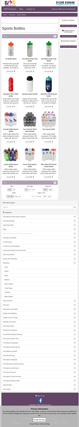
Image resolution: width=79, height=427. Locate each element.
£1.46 (30, 71)
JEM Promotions (9, 9)
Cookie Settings (45, 424)
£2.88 (30, 142)
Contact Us (30, 9)
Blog (21, 9)
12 (26, 190)
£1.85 (30, 106)
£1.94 (49, 106)
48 (33, 190)
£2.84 (11, 142)
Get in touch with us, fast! (68, 25)
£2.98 (30, 177)
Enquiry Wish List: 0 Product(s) (64, 9)
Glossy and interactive (68, 36)
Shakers (7, 280)
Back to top (40, 396)
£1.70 (11, 106)
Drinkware (12, 15)
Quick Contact (68, 20)
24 (30, 190)
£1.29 (11, 71)
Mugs (6, 275)
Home (5, 15)
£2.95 (49, 142)
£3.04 (49, 177)
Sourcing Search (68, 41)
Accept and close (39, 420)
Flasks (6, 271)
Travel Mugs (8, 288)
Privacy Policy (33, 424)
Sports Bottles (21, 15)
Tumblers (7, 292)
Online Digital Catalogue (68, 31)
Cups (6, 267)
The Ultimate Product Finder (68, 46)
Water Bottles (8, 296)
